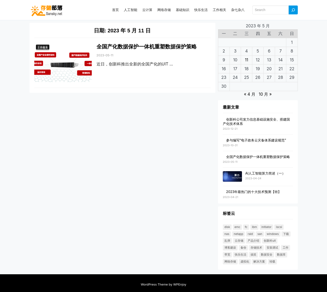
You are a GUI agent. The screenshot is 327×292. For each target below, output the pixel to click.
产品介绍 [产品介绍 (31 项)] (253, 240)
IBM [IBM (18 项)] (254, 227)
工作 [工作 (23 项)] (285, 247)
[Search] (293, 10)
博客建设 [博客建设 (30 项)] (230, 247)
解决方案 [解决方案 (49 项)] (259, 261)
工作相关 (42, 48)
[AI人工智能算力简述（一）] (232, 176)
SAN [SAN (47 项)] (259, 234)
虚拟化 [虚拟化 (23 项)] (245, 261)
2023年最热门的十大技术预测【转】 (253, 192)
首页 (115, 10)
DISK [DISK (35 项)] (227, 227)
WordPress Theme (154, 284)
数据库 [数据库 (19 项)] (281, 254)
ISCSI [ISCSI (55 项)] (279, 227)
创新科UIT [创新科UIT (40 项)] (270, 240)
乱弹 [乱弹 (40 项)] (227, 240)
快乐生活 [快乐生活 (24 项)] (240, 254)
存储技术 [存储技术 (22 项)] (256, 247)
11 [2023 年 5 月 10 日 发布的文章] (246, 60)
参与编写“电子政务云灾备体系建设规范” (256, 140)
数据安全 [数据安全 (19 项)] (266, 254)
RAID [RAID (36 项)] (250, 234)
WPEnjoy (179, 284)
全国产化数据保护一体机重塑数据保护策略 (147, 47)
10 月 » (265, 94)
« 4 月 (249, 94)
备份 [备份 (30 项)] (243, 247)
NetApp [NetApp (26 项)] (238, 234)
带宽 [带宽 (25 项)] (227, 254)
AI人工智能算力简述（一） (265, 173)
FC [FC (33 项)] (246, 227)
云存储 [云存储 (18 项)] (239, 240)
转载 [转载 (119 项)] (272, 261)
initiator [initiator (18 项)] (266, 227)
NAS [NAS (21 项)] (226, 234)
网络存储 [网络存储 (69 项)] (230, 261)
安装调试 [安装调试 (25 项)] (272, 247)
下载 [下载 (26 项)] (286, 234)
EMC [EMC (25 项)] (237, 227)
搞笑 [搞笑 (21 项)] (253, 254)
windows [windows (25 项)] (273, 234)
